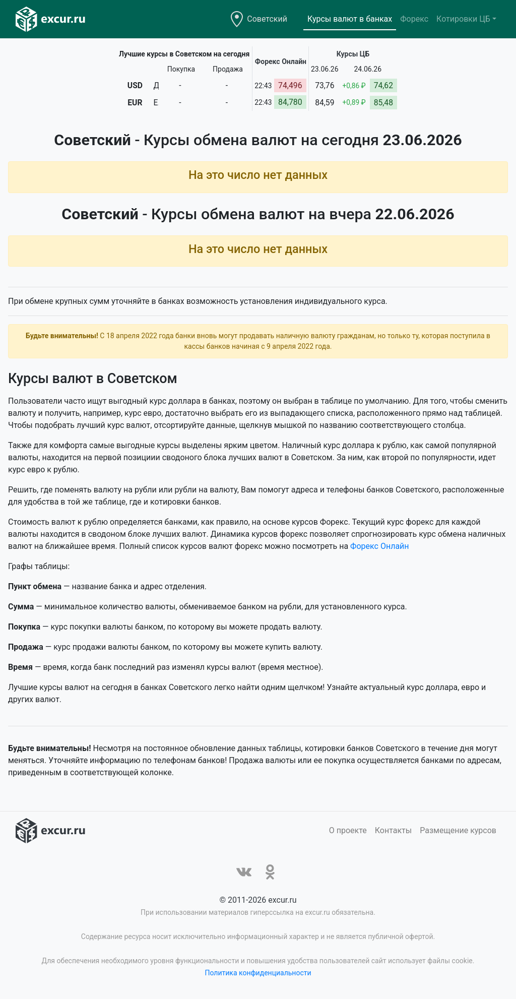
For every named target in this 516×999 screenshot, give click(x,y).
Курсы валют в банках (349, 19)
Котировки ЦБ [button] (463, 19)
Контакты (393, 830)
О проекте (348, 830)
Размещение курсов (458, 830)
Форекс (414, 19)
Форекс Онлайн (379, 546)
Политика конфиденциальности (258, 973)
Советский (267, 19)
